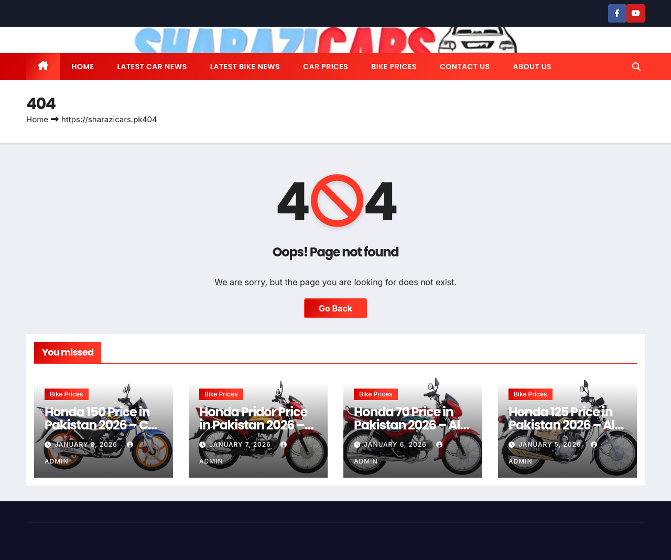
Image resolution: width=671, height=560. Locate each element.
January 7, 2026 (241, 444)
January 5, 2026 (550, 444)
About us (532, 66)
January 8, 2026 (87, 444)
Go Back (335, 308)
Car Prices (325, 66)
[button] (636, 66)
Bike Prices (394, 66)
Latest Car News (152, 66)
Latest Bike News (245, 66)
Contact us (465, 66)
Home (83, 66)
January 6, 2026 (396, 444)
